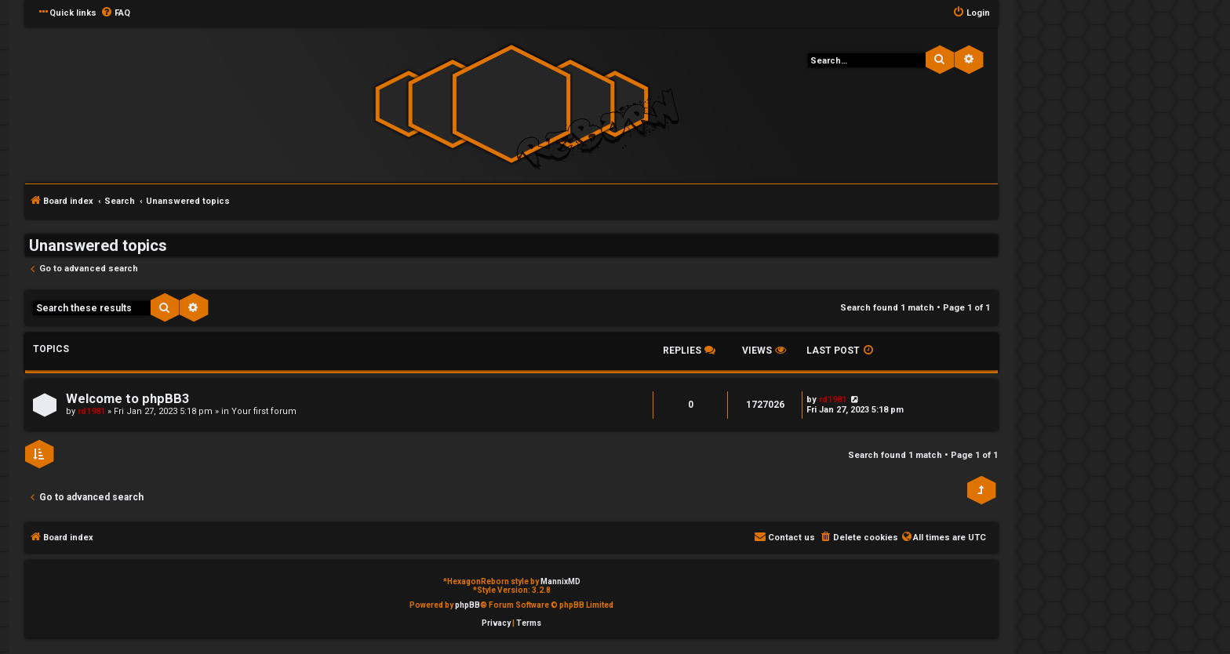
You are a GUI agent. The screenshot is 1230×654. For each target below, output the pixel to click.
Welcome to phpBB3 (127, 398)
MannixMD (560, 581)
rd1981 (91, 411)
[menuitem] (115, 13)
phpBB (467, 605)
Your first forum (264, 411)
